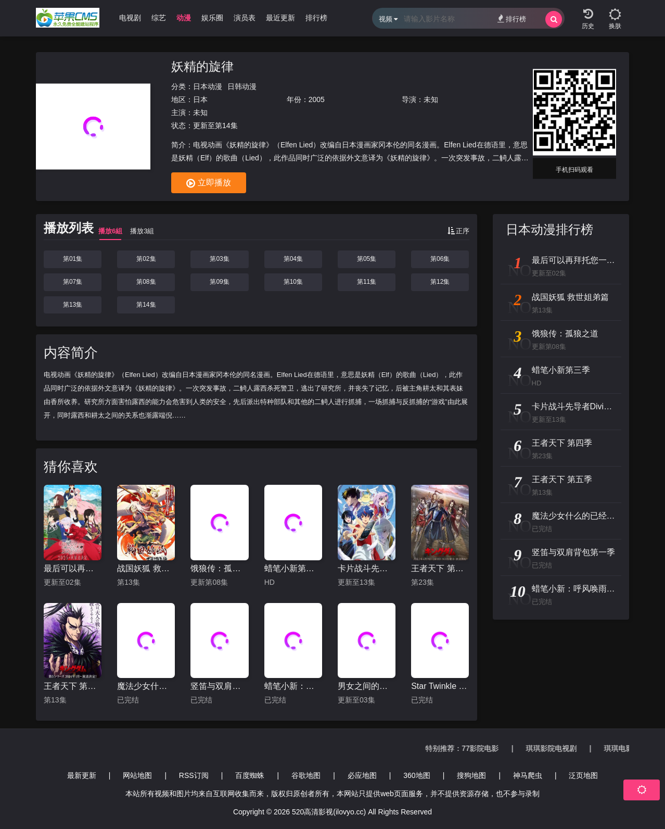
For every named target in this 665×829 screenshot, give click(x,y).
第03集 (219, 258)
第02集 (146, 258)
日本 (200, 99)
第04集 (293, 258)
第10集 (293, 281)
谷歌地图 (306, 775)
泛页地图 (583, 775)
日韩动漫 (242, 86)
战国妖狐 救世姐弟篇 (146, 568)
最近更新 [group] (280, 18)
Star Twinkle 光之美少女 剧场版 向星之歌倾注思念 (440, 686)
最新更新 (81, 775)
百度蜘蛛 (249, 775)
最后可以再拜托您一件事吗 (72, 568)
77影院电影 (496, 748)
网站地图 (137, 775)
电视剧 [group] (130, 18)
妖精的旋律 (202, 66)
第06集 (440, 258)
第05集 (366, 258)
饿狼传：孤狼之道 (219, 568)
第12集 (440, 281)
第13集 (72, 304)
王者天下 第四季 (440, 568)
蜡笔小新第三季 (293, 568)
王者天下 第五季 (72, 686)
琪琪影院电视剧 (566, 748)
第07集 (72, 281)
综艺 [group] (158, 18)
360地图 (416, 775)
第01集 (72, 258)
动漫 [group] (183, 18)
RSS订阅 (194, 775)
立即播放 (208, 183)
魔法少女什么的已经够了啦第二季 (146, 686)
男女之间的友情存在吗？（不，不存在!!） (366, 686)
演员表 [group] (244, 18)
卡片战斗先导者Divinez (366, 568)
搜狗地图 (471, 775)
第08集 (146, 281)
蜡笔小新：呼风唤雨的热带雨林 (293, 686)
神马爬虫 (527, 775)
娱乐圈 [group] (212, 18)
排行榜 (511, 18)
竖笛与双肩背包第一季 (219, 686)
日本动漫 (207, 86)
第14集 (146, 304)
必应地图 (362, 775)
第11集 (366, 281)
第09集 (219, 281)
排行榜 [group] (316, 18)
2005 (317, 99)
